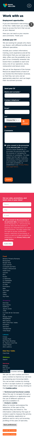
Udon (4, 292)
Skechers (6, 326)
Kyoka (5, 276)
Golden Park (7, 339)
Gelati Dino (6, 270)
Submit (8, 179)
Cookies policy (11, 388)
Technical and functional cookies (17, 392)
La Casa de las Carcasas (11, 312)
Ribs (4, 288)
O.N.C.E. (5, 370)
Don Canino (7, 305)
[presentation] (18, 172)
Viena (5, 294)
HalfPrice (6, 306)
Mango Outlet (7, 316)
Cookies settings (17, 371)
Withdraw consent (9, 434)
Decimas (6, 303)
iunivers (5, 272)
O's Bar (5, 284)
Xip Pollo (6, 296)
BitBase (5, 366)
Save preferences (10, 425)
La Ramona (6, 278)
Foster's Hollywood (9, 268)
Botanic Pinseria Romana (11, 258)
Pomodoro (6, 286)
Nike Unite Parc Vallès (10, 322)
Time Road (6, 330)
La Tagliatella (7, 280)
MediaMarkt (7, 318)
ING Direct (6, 368)
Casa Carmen (7, 264)
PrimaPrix (6, 324)
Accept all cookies (9, 430)
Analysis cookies (10, 403)
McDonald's (7, 282)
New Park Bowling (9, 341)
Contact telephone (12, 100)
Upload (25, 122)
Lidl (4, 314)
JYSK (4, 310)
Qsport (5, 359)
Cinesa (5, 337)
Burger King (7, 262)
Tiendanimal (7, 328)
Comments (9, 130)
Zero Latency (7, 347)
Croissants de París (9, 266)
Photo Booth (7, 372)
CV (6, 116)
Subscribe (8, 244)
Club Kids (6, 353)
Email (7, 108)
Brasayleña (6, 260)
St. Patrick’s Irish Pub (10, 343)
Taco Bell (6, 290)
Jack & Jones (7, 308)
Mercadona (6, 320)
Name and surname (13, 92)
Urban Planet (7, 345)
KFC (4, 274)
